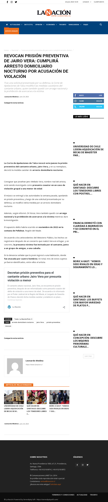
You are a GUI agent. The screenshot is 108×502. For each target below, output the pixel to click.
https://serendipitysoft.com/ (47, 499)
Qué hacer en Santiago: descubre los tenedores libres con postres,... (87, 189)
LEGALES (87, 2)
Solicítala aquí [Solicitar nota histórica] (55, 484)
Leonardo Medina (11, 97)
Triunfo (62, 25)
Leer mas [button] (88, 356)
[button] (100, 24)
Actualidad (16, 25)
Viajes (30, 403)
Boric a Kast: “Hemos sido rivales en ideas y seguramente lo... (87, 264)
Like (100, 95)
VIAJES (85, 25)
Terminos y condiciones (63, 495)
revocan (8, 326)
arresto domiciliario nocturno (23, 322)
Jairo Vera (40, 322)
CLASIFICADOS (99, 2)
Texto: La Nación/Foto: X (23, 319)
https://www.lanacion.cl (34, 365)
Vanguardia (75, 25)
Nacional (15, 50)
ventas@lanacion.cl (47, 481)
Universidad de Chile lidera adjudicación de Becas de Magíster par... (88, 151)
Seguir (99, 101)
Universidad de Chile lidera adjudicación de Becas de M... (13, 408)
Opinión (39, 25)
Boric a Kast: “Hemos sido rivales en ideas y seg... (59, 408)
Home (6, 50)
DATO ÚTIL (28, 25)
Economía (51, 25)
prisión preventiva (53, 322)
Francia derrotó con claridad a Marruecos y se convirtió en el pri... (88, 227)
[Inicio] (6, 24)
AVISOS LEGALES (11, 31)
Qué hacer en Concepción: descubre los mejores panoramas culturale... (87, 340)
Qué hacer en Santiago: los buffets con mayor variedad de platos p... (87, 301)
